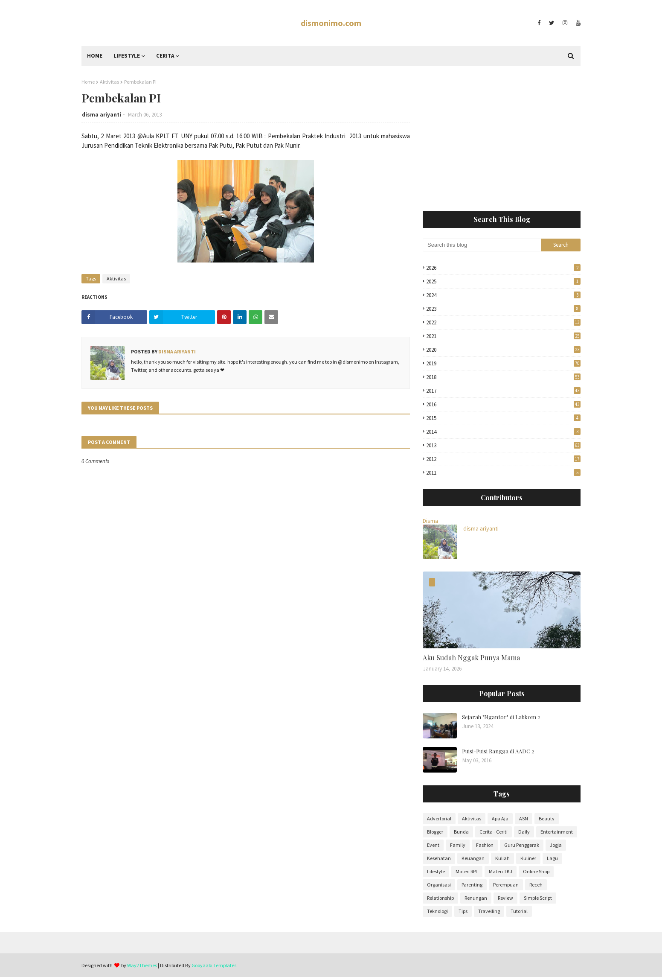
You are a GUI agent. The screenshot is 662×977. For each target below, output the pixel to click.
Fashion (485, 845)
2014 (503, 431)
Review (505, 898)
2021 (503, 336)
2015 (503, 418)
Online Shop (536, 871)
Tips (463, 911)
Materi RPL (467, 871)
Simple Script (538, 898)
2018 (503, 377)
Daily (524, 831)
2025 (503, 281)
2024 (503, 295)
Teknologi (437, 911)
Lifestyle (436, 871)
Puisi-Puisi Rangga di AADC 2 (498, 751)
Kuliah (502, 858)
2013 (503, 445)
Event (433, 845)
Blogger (435, 831)
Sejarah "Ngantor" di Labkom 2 (501, 716)
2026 (503, 267)
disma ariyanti (101, 114)
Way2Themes (142, 965)
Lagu (552, 858)
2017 (503, 390)
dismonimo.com (331, 22)
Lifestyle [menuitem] (126, 55)
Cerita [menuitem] (165, 55)
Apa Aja (500, 818)
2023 (503, 308)
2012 (503, 459)
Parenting (472, 884)
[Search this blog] (482, 245)
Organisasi (439, 884)
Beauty (547, 818)
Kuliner (528, 858)
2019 (503, 363)
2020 (503, 349)
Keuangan (473, 858)
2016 (503, 404)
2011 (503, 472)
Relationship (440, 898)
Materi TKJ (500, 871)
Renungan (476, 898)
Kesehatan (439, 858)
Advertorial (439, 818)
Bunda (461, 831)
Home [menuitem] (94, 55)
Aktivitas (109, 82)
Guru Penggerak (521, 845)
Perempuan (506, 884)
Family (457, 845)
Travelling (489, 911)
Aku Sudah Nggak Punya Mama (471, 657)
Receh (536, 884)
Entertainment (556, 831)
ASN (523, 818)
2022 (503, 322)
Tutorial (519, 911)
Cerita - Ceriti (493, 831)
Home (88, 82)
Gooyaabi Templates (214, 965)
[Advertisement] (502, 138)
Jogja (556, 845)
